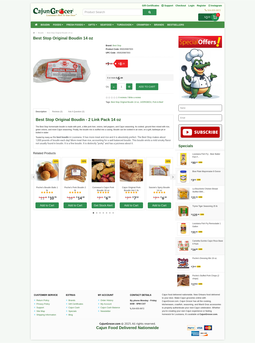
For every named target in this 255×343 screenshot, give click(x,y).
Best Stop (117, 45)
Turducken (125, 24)
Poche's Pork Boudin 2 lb (75, 189)
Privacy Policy (42, 304)
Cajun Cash (73, 307)
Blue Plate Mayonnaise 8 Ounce (206, 171)
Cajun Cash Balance (109, 307)
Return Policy (41, 300)
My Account (105, 304)
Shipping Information (45, 315)
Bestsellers (175, 24)
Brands (159, 24)
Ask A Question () (76, 111)
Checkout (181, 5)
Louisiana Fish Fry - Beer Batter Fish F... (206, 155)
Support (39, 307)
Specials (71, 311)
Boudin (45, 24)
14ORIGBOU (146, 102)
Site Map (39, 311)
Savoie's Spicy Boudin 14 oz (159, 189)
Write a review (134, 97)
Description (41, 111)
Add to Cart (147, 86)
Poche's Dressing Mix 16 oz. (204, 258)
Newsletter (104, 311)
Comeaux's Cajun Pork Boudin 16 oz (103, 189)
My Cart (215, 17)
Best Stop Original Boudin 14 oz (60, 33)
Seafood (107, 24)
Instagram (215, 5)
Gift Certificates (150, 5)
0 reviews (122, 97)
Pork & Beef (158, 102)
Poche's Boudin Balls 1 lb (47, 189)
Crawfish (144, 24)
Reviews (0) (57, 111)
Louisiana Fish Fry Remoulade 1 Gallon (206, 225)
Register (201, 5)
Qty (107, 87)
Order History (105, 300)
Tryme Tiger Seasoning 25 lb (205, 206)
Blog (69, 315)
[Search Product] (149, 12)
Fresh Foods (75, 24)
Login (191, 5)
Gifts (92, 24)
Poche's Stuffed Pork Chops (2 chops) (205, 277)
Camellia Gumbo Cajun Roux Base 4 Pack (207, 242)
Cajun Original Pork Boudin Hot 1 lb (131, 189)
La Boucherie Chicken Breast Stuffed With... (205, 190)
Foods (58, 24)
